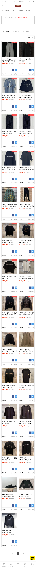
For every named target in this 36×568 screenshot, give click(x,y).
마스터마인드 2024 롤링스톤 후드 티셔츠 (26, 60)
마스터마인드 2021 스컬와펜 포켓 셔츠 (26, 386)
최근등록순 (6, 31)
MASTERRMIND (22, 18)
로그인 (4, 1)
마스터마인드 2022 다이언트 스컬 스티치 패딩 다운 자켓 (26, 314)
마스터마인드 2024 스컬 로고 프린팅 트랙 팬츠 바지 (26, 132)
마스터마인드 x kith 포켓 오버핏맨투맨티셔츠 (25, 495)
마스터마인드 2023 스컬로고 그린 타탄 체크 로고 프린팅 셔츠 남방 (9, 206)
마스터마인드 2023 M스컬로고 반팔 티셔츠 (8, 241)
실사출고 (12, 1)
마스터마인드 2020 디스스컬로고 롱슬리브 (25, 459)
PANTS (28, 11)
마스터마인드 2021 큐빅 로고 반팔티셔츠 (8, 423)
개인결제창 (22, 1)
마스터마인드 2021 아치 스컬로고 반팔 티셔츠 (8, 386)
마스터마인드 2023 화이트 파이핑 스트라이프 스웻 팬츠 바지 (26, 206)
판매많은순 (16, 31)
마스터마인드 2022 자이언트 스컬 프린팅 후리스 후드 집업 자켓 (9, 315)
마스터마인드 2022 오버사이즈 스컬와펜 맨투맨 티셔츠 (26, 351)
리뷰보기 (4, 74)
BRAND (7, 11)
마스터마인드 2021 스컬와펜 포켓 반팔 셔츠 (9, 459)
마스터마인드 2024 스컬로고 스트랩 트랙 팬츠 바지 (9, 132)
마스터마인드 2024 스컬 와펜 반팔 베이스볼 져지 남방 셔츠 (8, 97)
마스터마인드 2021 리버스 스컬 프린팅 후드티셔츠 (26, 423)
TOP (14, 11)
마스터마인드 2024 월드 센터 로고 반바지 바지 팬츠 (26, 96)
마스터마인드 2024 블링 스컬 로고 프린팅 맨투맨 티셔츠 (8, 170)
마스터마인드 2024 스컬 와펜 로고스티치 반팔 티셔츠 (26, 169)
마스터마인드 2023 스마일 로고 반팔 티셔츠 (26, 241)
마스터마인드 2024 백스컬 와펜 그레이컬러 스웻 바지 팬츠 (9, 61)
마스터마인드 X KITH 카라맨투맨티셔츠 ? (7, 531)
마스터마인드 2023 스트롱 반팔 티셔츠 (9, 277)
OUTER (21, 11)
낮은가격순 (26, 31)
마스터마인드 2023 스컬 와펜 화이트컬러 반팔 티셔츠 (26, 277)
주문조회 (31, 1)
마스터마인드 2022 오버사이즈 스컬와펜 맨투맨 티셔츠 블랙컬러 (9, 351)
